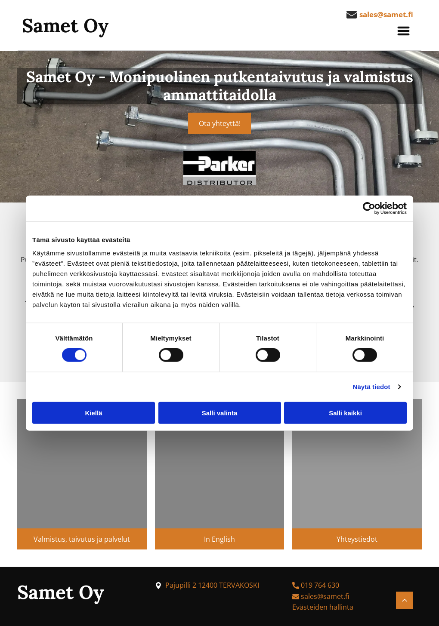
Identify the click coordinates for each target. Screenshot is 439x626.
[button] (403, 31)
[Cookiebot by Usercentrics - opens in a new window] (369, 208)
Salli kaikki (345, 412)
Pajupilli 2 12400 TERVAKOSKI (212, 585)
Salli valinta (220, 412)
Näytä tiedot (371, 386)
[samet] (82, 463)
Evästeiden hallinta (322, 607)
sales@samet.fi (325, 596)
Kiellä (93, 412)
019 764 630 (320, 585)
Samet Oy (65, 25)
